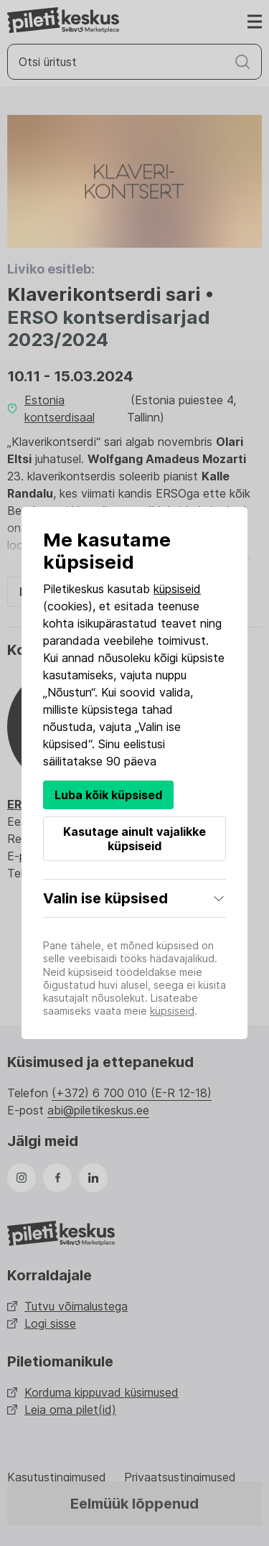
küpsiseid (177, 589)
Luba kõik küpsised (108, 795)
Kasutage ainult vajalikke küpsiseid (134, 838)
